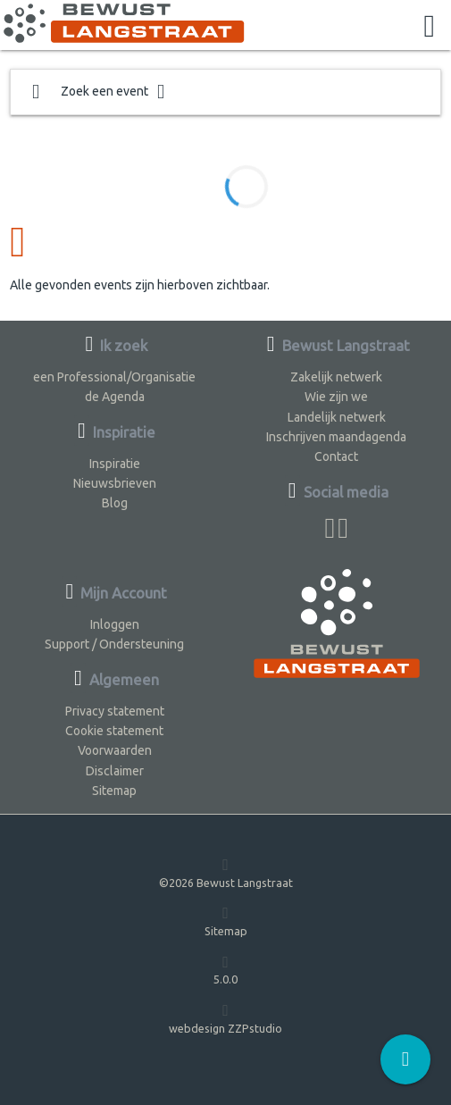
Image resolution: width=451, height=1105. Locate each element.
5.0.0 (225, 969)
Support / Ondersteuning (114, 644)
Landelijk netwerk (337, 417)
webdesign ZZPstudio (225, 1017)
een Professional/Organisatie (114, 377)
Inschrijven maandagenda (336, 437)
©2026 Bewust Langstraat (226, 872)
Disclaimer (115, 771)
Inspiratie (114, 463)
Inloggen (114, 624)
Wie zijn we (336, 396)
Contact (336, 456)
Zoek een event (98, 92)
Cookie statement (114, 731)
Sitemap (114, 790)
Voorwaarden (115, 750)
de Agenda (115, 396)
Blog (115, 503)
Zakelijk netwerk (336, 377)
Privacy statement (114, 711)
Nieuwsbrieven (114, 483)
